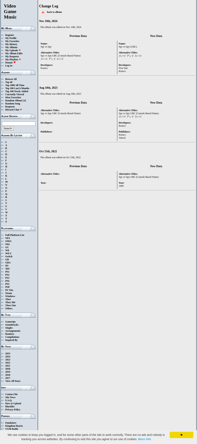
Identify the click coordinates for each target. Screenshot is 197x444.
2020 (7, 368)
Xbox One (10, 305)
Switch (8, 256)
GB (7, 259)
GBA (8, 262)
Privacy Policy (12, 409)
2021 (7, 365)
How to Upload (13, 403)
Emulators (10, 422)
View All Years (12, 381)
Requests (10, 106)
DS (6, 265)
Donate (10, 62)
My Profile (11, 38)
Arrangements (12, 330)
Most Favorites (13, 97)
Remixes (9, 333)
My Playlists (13, 59)
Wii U (8, 253)
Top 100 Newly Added (16, 91)
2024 (7, 356)
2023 (7, 359)
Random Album (13, 100)
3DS (7, 268)
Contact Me (11, 394)
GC (7, 247)
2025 (7, 353)
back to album (54, 12)
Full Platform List (14, 235)
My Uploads (13, 50)
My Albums (11, 47)
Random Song (12, 103)
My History (11, 44)
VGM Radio (11, 428)
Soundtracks (12, 324)
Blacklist (9, 406)
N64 (7, 244)
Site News (10, 397)
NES (7, 238)
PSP (7, 287)
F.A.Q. (8, 400)
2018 (7, 374)
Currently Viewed (14, 94)
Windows (10, 296)
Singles (9, 327)
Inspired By (11, 340)
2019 (7, 371)
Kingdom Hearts (14, 425)
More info (144, 439)
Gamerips (10, 321)
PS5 (7, 284)
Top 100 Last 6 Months (17, 88)
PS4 (7, 280)
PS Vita (9, 290)
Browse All (11, 79)
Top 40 (8, 82)
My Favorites (12, 41)
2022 (7, 362)
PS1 (7, 271)
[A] (24, 100)
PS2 (7, 274)
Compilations (12, 337)
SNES (8, 241)
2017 (7, 378)
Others (8, 308)
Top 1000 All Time (14, 85)
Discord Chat (13, 109)
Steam (8, 293)
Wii (7, 250)
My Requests (12, 56)
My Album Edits (14, 53)
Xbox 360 (10, 302)
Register (9, 35)
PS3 (7, 277)
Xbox (8, 299)
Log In (8, 65)
